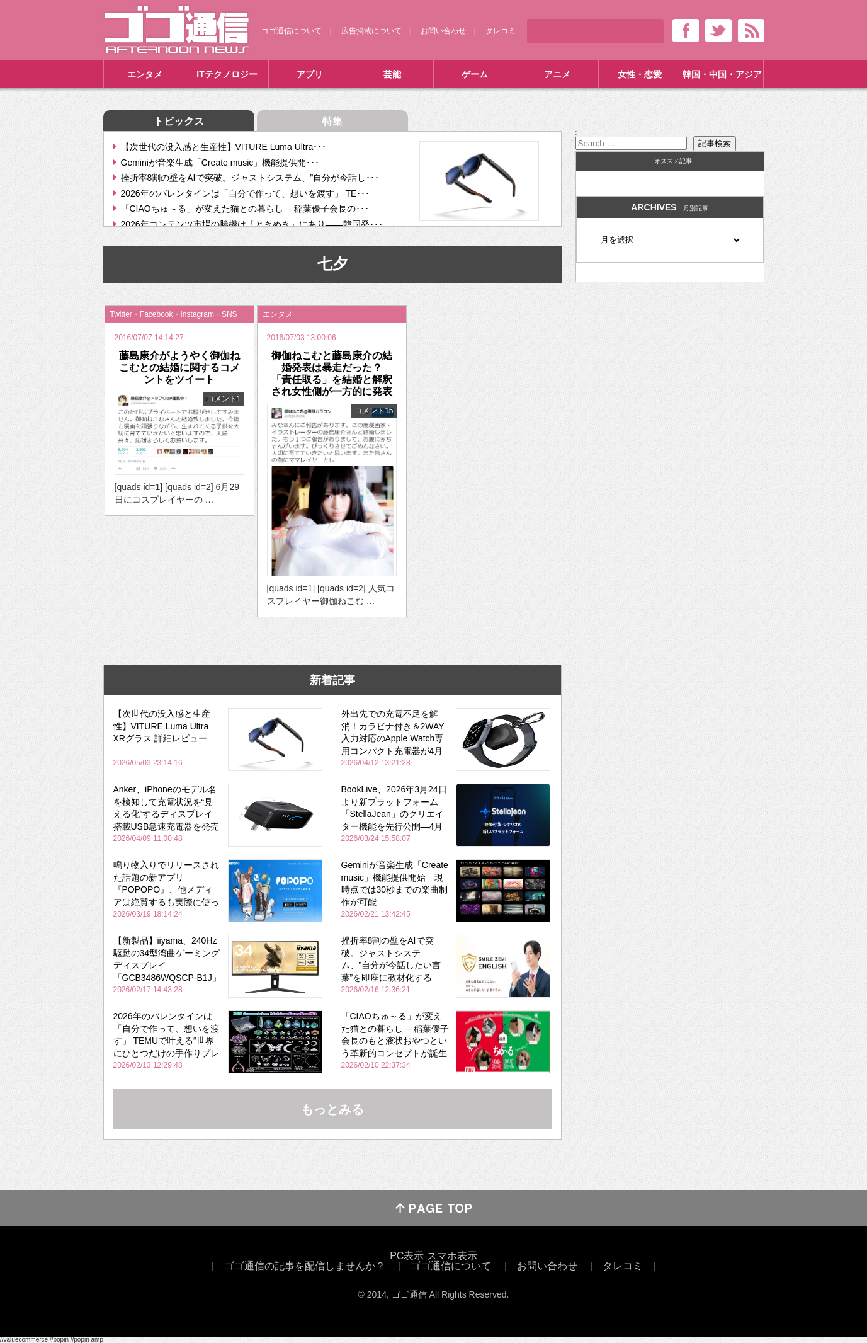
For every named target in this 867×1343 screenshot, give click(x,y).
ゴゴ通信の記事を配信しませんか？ (304, 1265)
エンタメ (144, 74)
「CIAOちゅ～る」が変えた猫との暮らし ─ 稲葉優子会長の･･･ (245, 208)
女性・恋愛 (640, 74)
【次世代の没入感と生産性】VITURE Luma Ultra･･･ (224, 147)
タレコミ (500, 30)
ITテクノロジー (226, 74)
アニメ (557, 74)
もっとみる (332, 1109)
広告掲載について (371, 30)
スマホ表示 (452, 1255)
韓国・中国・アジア (722, 74)
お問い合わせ (443, 30)
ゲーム (475, 74)
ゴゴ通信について (291, 30)
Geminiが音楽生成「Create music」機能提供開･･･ (220, 162)
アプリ (310, 74)
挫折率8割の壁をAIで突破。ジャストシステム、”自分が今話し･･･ (250, 178)
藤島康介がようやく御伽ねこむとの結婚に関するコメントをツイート (179, 367)
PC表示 (407, 1255)
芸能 (392, 74)
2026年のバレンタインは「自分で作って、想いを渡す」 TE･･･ (245, 193)
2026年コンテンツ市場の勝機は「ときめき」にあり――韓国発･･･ (252, 224)
